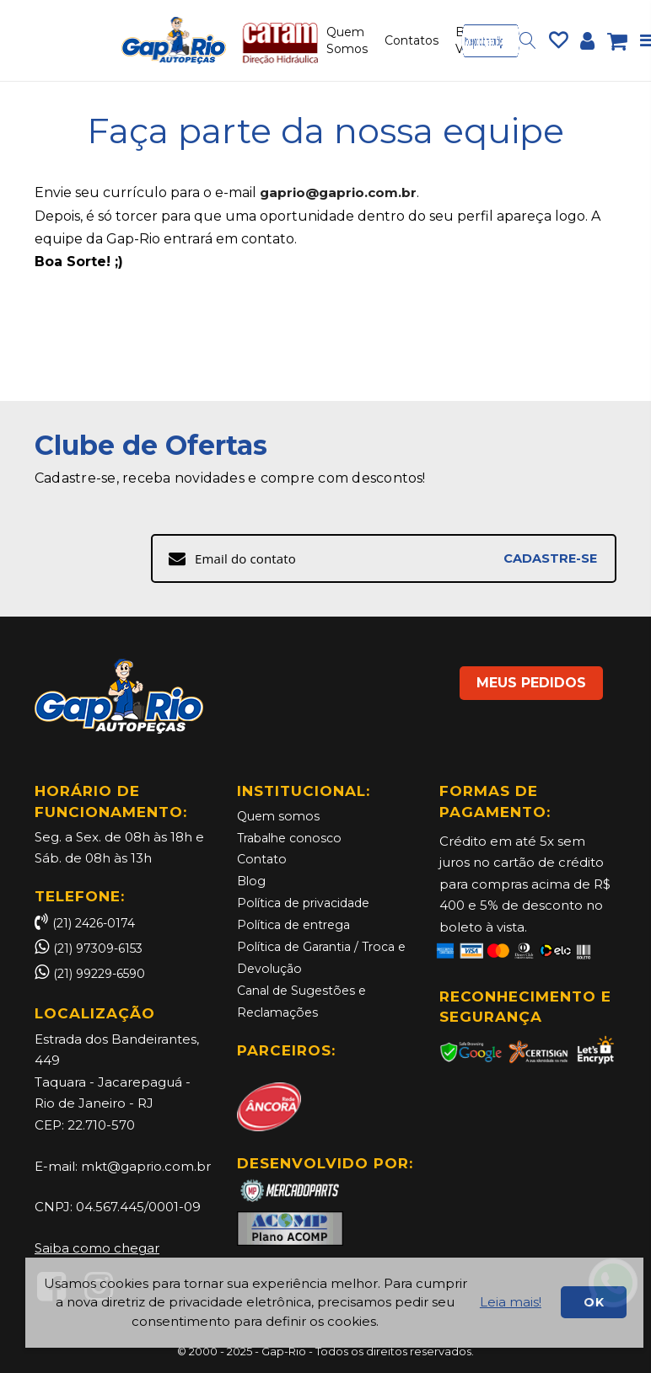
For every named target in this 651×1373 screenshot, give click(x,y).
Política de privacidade (309, 903)
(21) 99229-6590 (104, 973)
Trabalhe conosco (294, 838)
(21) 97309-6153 (102, 948)
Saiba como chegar (97, 1248)
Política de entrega (298, 924)
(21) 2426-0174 (88, 923)
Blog (252, 881)
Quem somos (280, 817)
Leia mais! (510, 1302)
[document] (334, 1303)
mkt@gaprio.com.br (146, 1166)
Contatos (411, 40)
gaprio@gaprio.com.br (341, 192)
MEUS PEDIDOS (519, 675)
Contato (263, 860)
